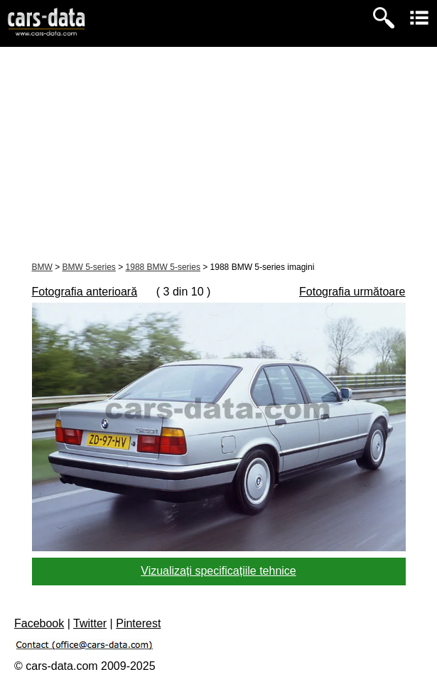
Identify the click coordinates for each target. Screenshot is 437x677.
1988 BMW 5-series (163, 267)
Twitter (90, 623)
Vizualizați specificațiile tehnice (218, 571)
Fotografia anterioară (85, 292)
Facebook (39, 623)
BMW (42, 267)
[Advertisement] (218, 153)
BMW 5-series (89, 267)
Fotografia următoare (352, 292)
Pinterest (138, 623)
